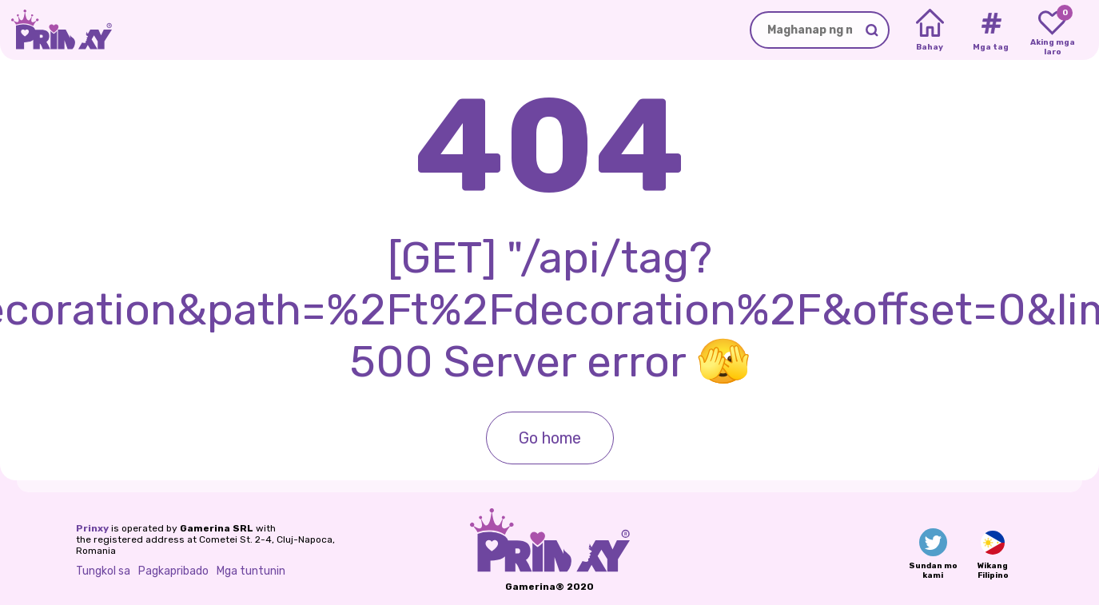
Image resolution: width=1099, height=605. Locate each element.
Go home (550, 438)
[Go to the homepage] (56, 30)
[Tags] (990, 30)
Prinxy (92, 528)
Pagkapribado (173, 571)
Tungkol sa (103, 571)
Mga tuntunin (251, 571)
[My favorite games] (1052, 30)
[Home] (930, 30)
